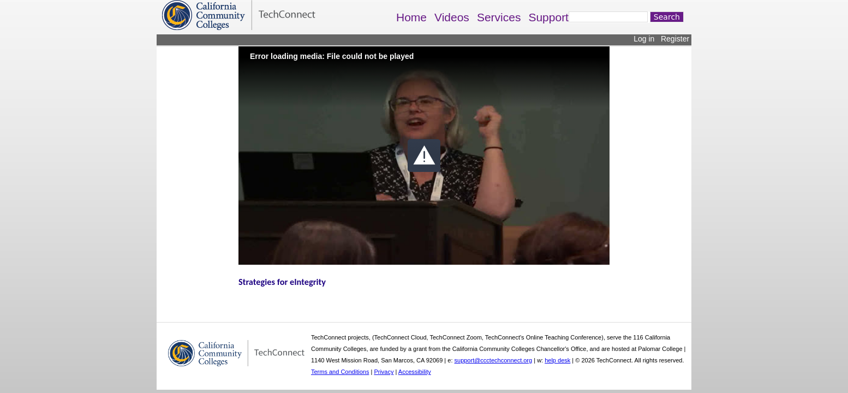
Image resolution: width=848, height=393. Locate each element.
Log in (644, 38)
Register (675, 38)
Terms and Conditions (340, 371)
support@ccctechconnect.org (494, 360)
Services (499, 17)
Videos (451, 17)
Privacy (383, 371)
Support (548, 17)
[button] (424, 155)
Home (411, 17)
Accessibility (414, 371)
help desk (557, 360)
